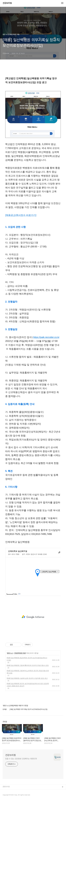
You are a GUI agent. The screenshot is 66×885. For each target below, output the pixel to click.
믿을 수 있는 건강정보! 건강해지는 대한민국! (21, 843)
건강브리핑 (7, 3)
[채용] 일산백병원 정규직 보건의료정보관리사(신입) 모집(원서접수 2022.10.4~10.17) (28, 769)
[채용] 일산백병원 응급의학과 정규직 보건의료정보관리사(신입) (27, 743)
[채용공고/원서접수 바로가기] (20, 299)
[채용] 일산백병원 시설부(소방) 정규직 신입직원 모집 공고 (27, 762)
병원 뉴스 (10, 737)
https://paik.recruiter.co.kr (46, 421)
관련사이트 (6, 871)
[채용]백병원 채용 (20, 737)
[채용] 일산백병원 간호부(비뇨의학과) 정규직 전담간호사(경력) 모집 (28, 756)
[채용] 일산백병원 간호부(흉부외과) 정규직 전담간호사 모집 (28, 750)
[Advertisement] (33, 92)
